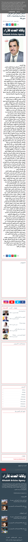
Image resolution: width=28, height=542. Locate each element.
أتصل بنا (8, 537)
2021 (23, 401)
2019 (23, 406)
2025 (23, 392)
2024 (23, 394)
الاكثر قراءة (5, 308)
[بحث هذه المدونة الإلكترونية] (16, 470)
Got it (18, 11)
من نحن (20, 537)
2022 (23, 399)
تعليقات (15, 308)
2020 (23, 404)
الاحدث (10, 308)
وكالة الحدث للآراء (9, 540)
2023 (23, 397)
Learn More (12, 11)
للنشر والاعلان (14, 537)
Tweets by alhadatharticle (19, 459)
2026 (23, 390)
